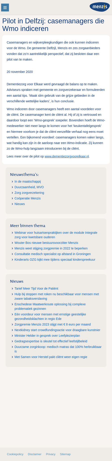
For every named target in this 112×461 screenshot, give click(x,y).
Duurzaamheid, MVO (29, 187)
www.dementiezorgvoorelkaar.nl (67, 156)
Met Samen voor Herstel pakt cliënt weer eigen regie (51, 357)
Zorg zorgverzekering (29, 192)
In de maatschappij (28, 181)
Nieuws (20, 204)
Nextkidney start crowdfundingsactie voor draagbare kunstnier (57, 330)
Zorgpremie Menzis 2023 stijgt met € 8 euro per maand (53, 324)
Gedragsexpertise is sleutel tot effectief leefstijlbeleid (51, 341)
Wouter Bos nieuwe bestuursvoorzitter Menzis (46, 243)
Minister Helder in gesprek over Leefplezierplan (47, 335)
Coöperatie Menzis (28, 198)
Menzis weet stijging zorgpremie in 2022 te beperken (51, 248)
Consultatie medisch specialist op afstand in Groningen (53, 254)
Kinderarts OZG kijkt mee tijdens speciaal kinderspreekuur (55, 259)
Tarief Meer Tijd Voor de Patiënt (36, 288)
